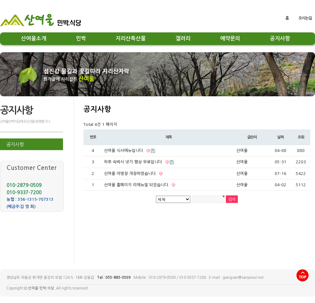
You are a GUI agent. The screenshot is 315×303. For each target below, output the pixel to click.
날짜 (280, 137)
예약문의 (230, 38)
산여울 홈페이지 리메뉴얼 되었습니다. (137, 185)
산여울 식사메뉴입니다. (125, 151)
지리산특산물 (131, 38)
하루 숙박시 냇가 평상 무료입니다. (134, 162)
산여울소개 (33, 38)
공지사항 (280, 38)
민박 (81, 38)
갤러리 (183, 38)
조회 (301, 137)
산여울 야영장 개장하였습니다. (131, 173)
